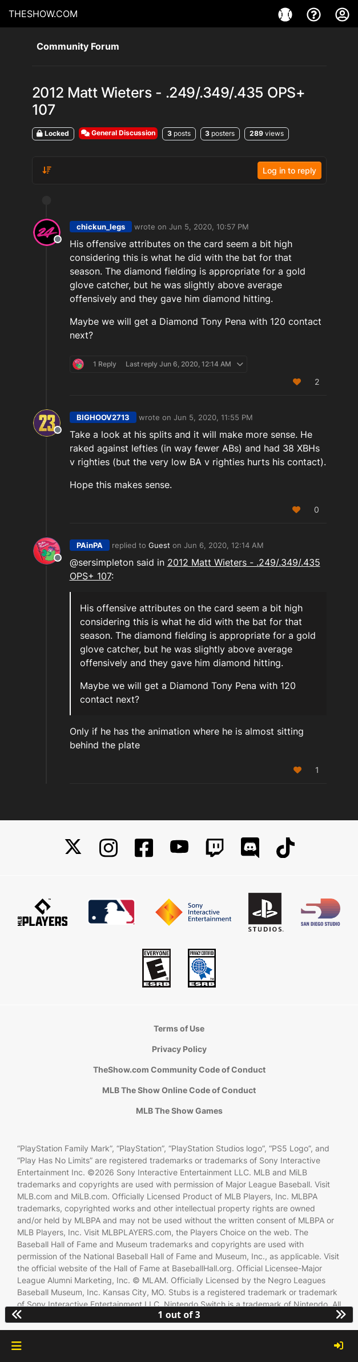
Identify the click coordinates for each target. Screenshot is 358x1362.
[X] (73, 848)
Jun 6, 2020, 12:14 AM (224, 545)
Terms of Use (179, 1028)
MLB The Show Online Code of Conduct (179, 1090)
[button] (16, 1346)
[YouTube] (179, 848)
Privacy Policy (179, 1049)
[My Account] (342, 13)
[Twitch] (215, 848)
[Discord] (250, 848)
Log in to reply (289, 170)
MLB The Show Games (179, 1110)
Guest (159, 545)
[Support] (315, 13)
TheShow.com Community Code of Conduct (179, 1069)
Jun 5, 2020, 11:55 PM (213, 417)
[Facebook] (144, 848)
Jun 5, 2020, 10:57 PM (209, 226)
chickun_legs (101, 226)
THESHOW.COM (43, 13)
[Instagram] (108, 848)
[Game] (286, 13)
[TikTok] (285, 848)
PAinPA (90, 545)
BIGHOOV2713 (103, 417)
